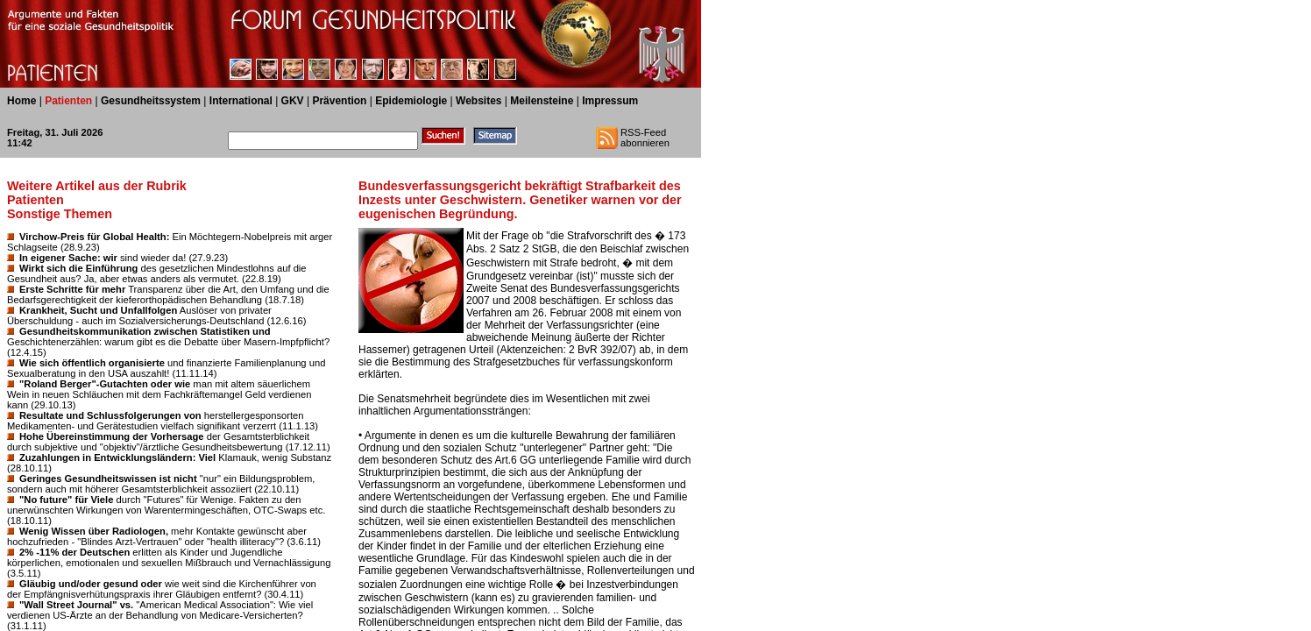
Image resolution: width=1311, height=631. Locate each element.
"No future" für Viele (66, 499)
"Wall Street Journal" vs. (76, 604)
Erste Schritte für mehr (72, 289)
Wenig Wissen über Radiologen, (93, 531)
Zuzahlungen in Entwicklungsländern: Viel (117, 457)
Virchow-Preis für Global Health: (94, 236)
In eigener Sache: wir (68, 257)
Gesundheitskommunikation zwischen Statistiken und (145, 331)
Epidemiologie (411, 101)
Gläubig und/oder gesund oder (90, 583)
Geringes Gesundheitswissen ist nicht (108, 478)
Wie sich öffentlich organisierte (92, 363)
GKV (292, 101)
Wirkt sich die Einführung (78, 268)
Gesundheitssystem (151, 101)
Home (21, 101)
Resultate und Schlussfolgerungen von (110, 415)
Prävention (339, 101)
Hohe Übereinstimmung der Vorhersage (111, 436)
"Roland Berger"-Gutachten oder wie (104, 384)
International (241, 101)
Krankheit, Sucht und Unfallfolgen (98, 310)
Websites (478, 101)
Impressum (610, 101)
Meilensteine (541, 101)
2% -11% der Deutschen (74, 552)
